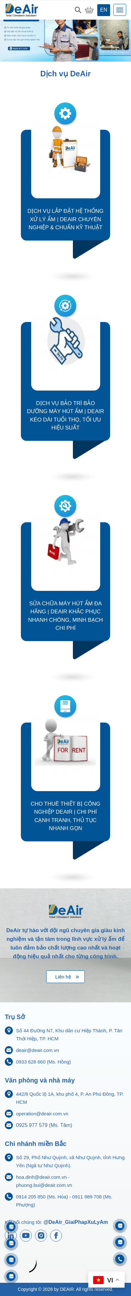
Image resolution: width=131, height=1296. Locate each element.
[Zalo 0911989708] (11, 1226)
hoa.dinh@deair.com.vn (41, 1177)
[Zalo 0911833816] (11, 1260)
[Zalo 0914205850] (11, 1243)
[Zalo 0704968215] (120, 1242)
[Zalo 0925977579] (11, 1276)
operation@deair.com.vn (42, 1113)
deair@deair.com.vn (37, 1050)
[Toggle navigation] (119, 10)
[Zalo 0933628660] (120, 1226)
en (103, 10)
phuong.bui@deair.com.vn (44, 1185)
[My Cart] (89, 10)
